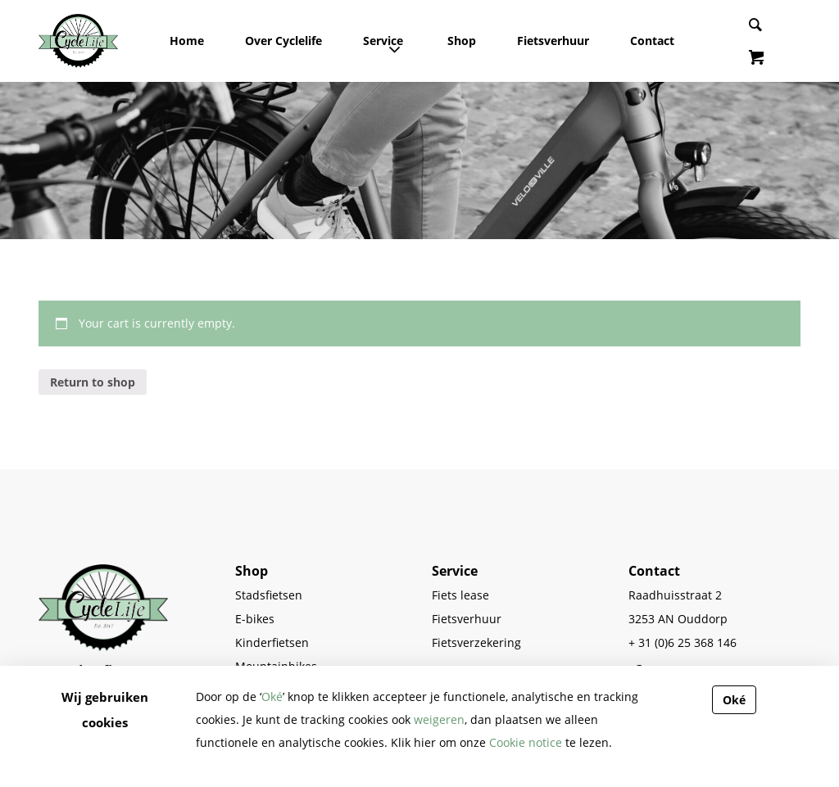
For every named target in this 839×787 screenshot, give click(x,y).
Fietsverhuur (553, 40)
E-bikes (254, 618)
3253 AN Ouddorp (678, 618)
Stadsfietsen (268, 595)
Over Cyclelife (283, 40)
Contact (652, 40)
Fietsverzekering (476, 642)
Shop (461, 40)
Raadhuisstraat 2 (675, 595)
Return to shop (92, 382)
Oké (272, 696)
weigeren (439, 719)
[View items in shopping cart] (756, 58)
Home (187, 40)
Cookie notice (525, 742)
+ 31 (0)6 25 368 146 (682, 642)
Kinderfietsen (272, 642)
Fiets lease (460, 595)
